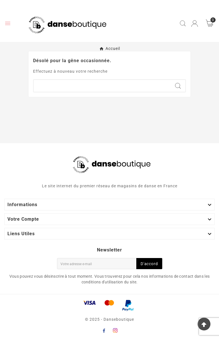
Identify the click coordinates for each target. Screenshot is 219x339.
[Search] (178, 86)
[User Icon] (194, 23)
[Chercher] (102, 86)
